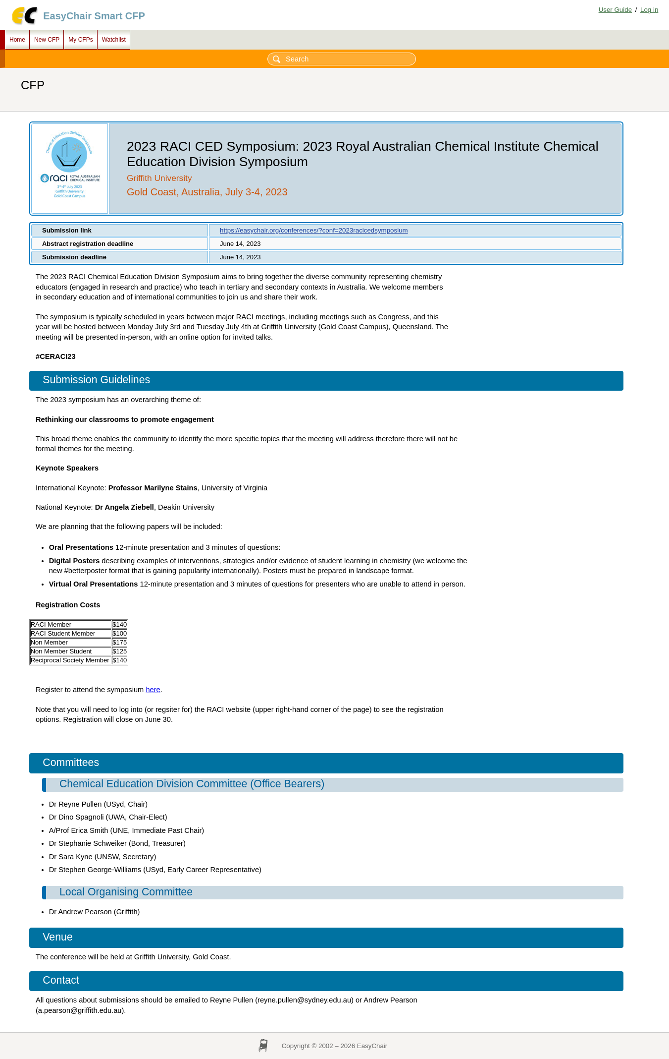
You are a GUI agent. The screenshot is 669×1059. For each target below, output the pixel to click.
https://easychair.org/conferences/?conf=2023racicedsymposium (314, 230)
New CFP (46, 39)
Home (17, 39)
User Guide (615, 9)
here (153, 690)
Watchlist (114, 39)
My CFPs (80, 39)
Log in (649, 9)
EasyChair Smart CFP (94, 15)
